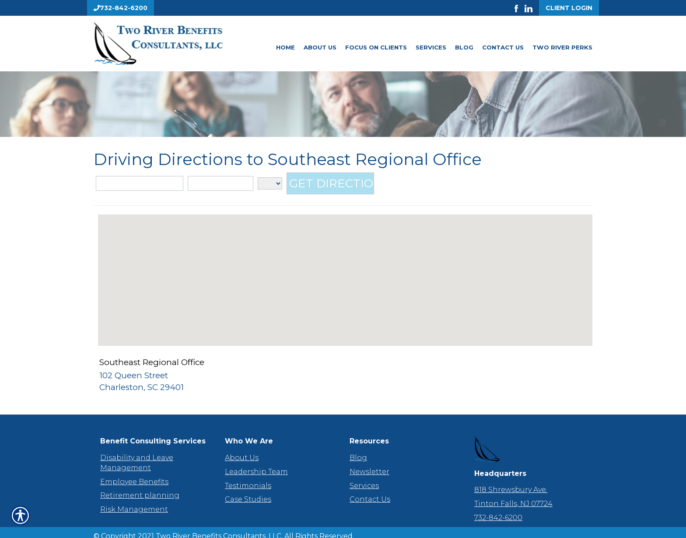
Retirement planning (139, 487)
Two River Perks (562, 47)
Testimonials (248, 477)
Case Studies (248, 491)
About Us (320, 47)
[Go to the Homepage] (172, 43)
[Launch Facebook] (519, 8)
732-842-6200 (498, 510)
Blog (464, 47)
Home (285, 47)
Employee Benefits (134, 473)
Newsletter (369, 464)
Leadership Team (256, 464)
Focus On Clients (376, 47)
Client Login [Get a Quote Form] (569, 8)
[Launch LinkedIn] (532, 8)
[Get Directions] (330, 183)
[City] (220, 184)
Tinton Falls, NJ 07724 (513, 496)
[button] (345, 273)
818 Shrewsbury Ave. (510, 482)
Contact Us (503, 47)
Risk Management (134, 501)
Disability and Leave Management (136, 455)
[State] (270, 184)
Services (431, 47)
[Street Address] (139, 184)
